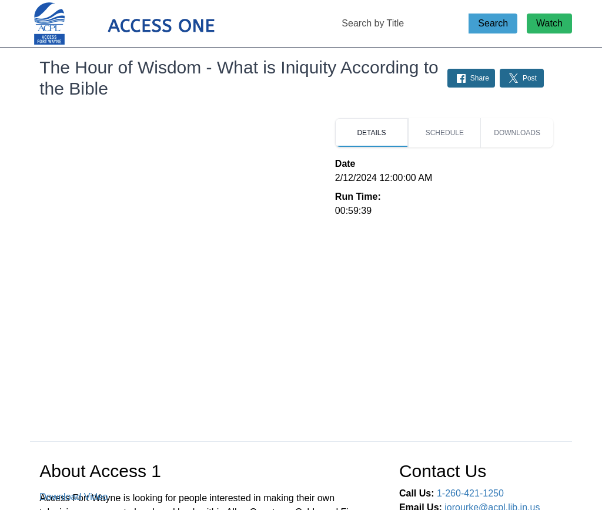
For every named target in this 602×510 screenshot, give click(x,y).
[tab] (371, 132)
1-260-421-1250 (470, 493)
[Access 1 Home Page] (147, 24)
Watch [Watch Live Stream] (549, 23)
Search (493, 23)
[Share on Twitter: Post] (522, 78)
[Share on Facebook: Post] (471, 78)
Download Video (73, 497)
